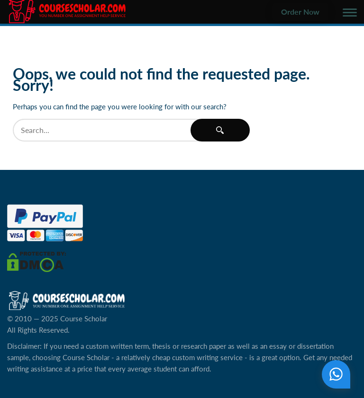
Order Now (300, 11)
